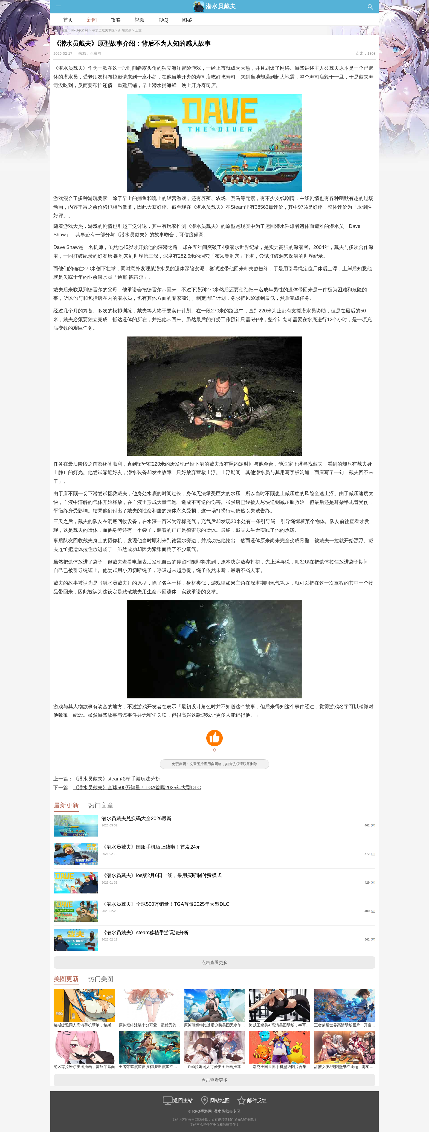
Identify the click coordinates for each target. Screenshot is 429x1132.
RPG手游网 (79, 30)
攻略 (116, 20)
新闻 (92, 20)
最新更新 (66, 805)
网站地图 (214, 1100)
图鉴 (187, 20)
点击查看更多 (214, 962)
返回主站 (177, 1100)
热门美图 (101, 979)
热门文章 (101, 805)
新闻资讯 (124, 30)
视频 (139, 20)
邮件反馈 (251, 1100)
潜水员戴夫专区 (103, 30)
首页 (68, 20)
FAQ (163, 20)
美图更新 (66, 979)
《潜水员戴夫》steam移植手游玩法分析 (116, 779)
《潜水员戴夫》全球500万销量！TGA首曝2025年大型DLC (137, 787)
